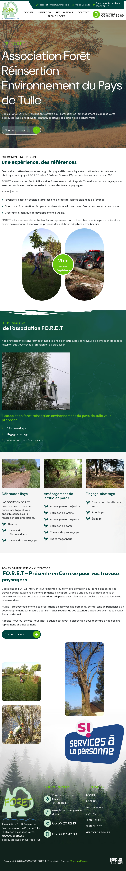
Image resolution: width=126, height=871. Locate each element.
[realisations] (64, 12)
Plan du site (94, 826)
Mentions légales (98, 832)
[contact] (83, 12)
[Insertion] (44, 12)
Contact (92, 814)
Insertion (92, 801)
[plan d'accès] (56, 16)
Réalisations (94, 807)
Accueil (91, 795)
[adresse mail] (52, 4)
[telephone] (80, 4)
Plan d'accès (94, 820)
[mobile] (108, 14)
